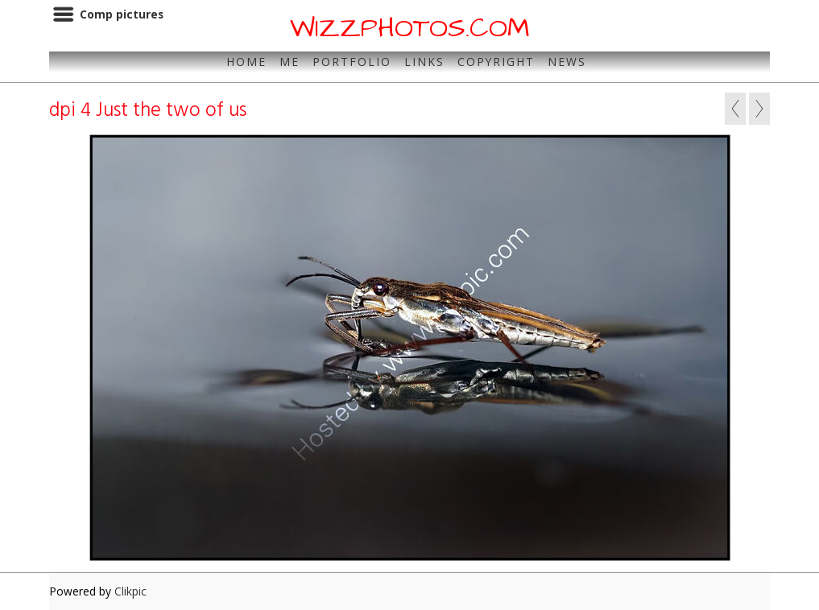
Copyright (496, 61)
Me (289, 61)
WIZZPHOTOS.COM (410, 28)
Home (246, 61)
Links (424, 61)
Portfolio (351, 61)
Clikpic (130, 591)
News (567, 61)
